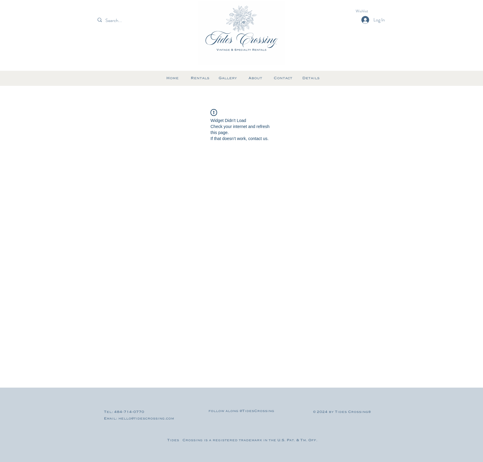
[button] (367, 11)
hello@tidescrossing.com (146, 418)
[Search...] (123, 20)
